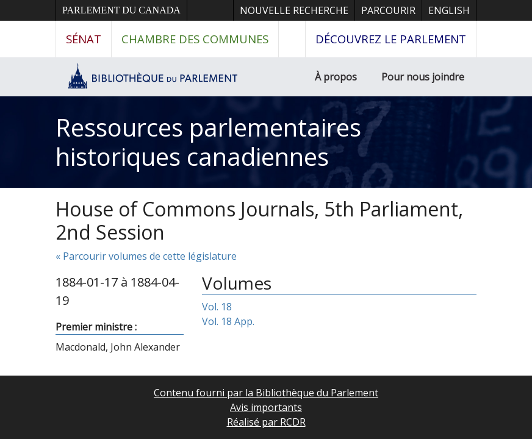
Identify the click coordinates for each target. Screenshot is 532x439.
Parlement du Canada (121, 10)
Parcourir (388, 10)
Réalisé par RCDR (266, 422)
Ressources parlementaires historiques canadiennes (208, 141)
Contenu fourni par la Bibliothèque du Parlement (266, 392)
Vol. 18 (217, 306)
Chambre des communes (194, 38)
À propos (336, 77)
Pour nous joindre (422, 77)
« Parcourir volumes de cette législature (146, 256)
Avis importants (266, 407)
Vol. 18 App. (228, 321)
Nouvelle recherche (294, 10)
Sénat (83, 38)
